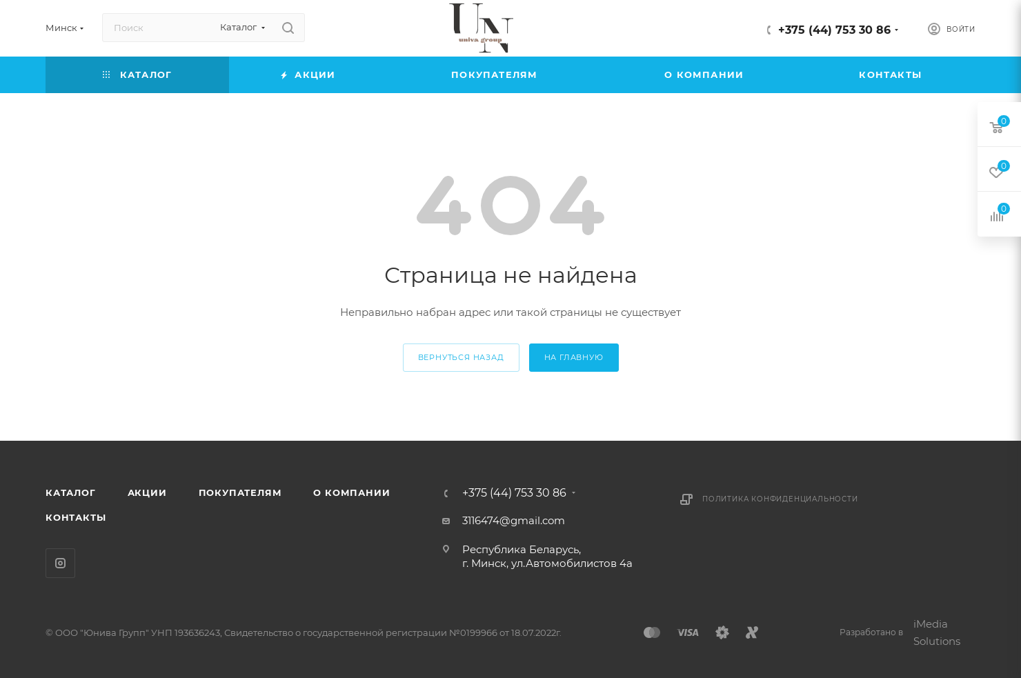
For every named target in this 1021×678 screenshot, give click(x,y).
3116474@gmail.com (513, 520)
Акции (147, 492)
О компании (351, 492)
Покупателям (240, 492)
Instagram (60, 563)
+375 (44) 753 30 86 (834, 30)
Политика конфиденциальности (780, 499)
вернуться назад (461, 357)
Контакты (76, 517)
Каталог (71, 492)
